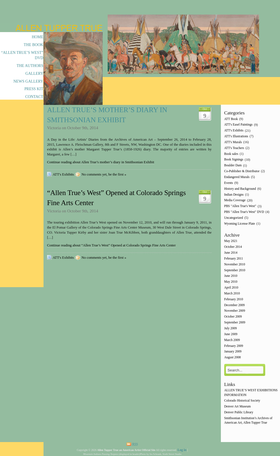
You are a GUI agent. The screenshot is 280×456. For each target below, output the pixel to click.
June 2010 (230, 276)
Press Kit (33, 89)
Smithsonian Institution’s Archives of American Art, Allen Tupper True (248, 420)
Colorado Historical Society (242, 401)
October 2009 (233, 317)
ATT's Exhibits (63, 174)
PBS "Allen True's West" (240, 206)
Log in (181, 450)
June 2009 (230, 334)
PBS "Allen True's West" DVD (244, 212)
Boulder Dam (233, 165)
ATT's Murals (233, 142)
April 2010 (231, 287)
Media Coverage (235, 200)
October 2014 (233, 247)
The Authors (30, 66)
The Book (33, 45)
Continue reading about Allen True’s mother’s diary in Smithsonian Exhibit (100, 162)
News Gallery (28, 81)
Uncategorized (233, 218)
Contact (34, 97)
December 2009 (234, 305)
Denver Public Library (238, 412)
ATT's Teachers (234, 148)
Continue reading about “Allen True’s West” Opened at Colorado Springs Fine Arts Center (111, 245)
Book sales (231, 154)
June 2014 (230, 253)
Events (228, 183)
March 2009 (232, 340)
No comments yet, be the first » (103, 174)
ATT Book (231, 119)
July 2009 (230, 328)
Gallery (34, 73)
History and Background (240, 189)
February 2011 (233, 258)
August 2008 (232, 357)
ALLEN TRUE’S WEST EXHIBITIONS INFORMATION (251, 393)
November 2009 (234, 311)
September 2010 (234, 270)
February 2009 (233, 346)
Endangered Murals (237, 177)
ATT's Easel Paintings (238, 125)
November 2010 (234, 264)
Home (37, 37)
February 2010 (233, 299)
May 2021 (230, 241)
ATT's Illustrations (236, 136)
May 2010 (230, 282)
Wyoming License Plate (239, 223)
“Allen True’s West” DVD (22, 55)
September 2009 (234, 322)
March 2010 (232, 293)
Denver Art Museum (237, 407)
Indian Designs (234, 194)
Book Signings (233, 160)
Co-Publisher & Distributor (242, 171)
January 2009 (233, 352)
